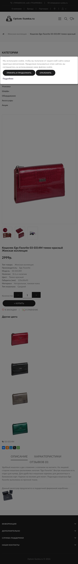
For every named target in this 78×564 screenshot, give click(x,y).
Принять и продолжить (19, 73)
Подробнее (8, 78)
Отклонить (45, 73)
